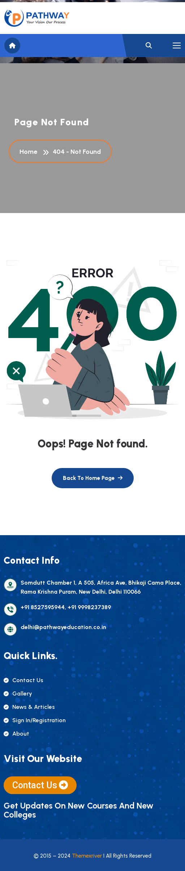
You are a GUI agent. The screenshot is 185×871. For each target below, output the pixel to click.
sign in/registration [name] (35, 720)
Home (30, 152)
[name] (36, 18)
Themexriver (87, 856)
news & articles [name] (29, 706)
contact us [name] (23, 680)
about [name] (16, 733)
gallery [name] (18, 693)
